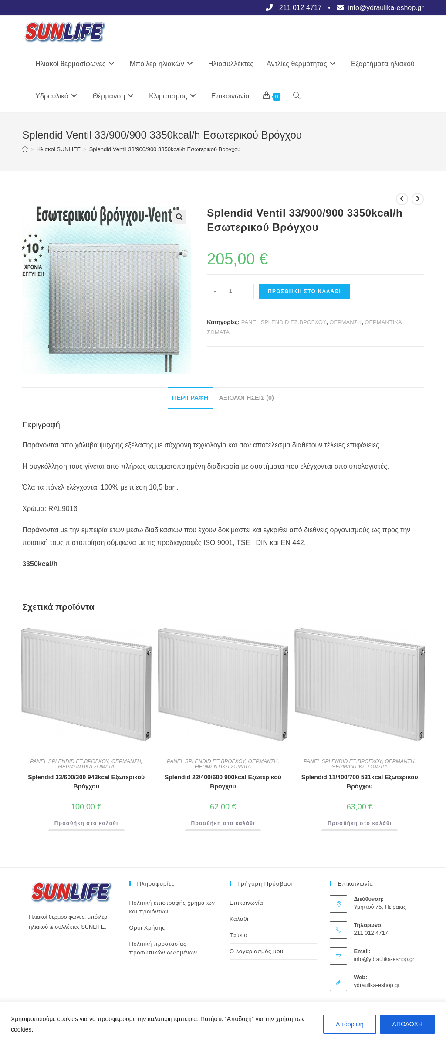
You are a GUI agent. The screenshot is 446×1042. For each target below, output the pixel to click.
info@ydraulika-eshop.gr (384, 959)
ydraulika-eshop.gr (376, 985)
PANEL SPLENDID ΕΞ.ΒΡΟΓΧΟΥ (69, 761)
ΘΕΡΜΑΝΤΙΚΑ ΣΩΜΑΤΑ (86, 767)
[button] (179, 217)
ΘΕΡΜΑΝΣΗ (345, 322)
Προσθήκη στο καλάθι (304, 291)
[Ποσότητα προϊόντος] (230, 291)
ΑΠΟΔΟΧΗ (407, 1024)
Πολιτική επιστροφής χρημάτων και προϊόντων (172, 907)
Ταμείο (238, 935)
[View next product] (418, 199)
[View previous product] (402, 199)
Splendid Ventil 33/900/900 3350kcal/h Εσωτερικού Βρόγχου (165, 149)
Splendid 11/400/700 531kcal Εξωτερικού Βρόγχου (359, 782)
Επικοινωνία (246, 903)
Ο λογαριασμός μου (257, 951)
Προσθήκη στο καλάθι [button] (86, 823)
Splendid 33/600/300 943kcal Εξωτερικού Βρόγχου (86, 782)
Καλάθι (239, 919)
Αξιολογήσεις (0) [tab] (246, 397)
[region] (223, 1021)
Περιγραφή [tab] (190, 397)
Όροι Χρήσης (147, 927)
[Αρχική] (25, 149)
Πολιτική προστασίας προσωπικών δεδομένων (163, 948)
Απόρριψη (350, 1024)
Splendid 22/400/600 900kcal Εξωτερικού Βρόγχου (223, 782)
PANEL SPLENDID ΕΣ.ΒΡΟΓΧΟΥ (283, 322)
